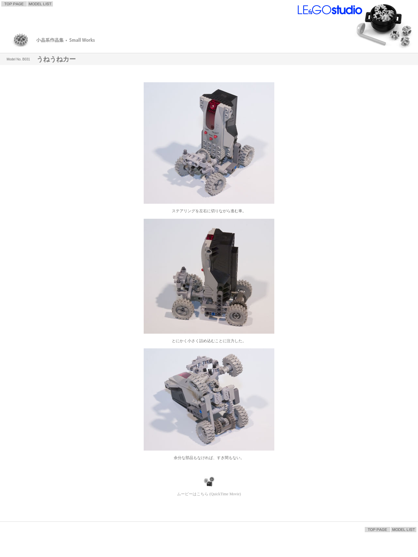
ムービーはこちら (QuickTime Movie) (209, 494)
